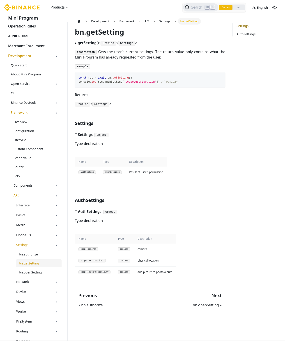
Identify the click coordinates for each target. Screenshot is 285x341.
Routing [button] (22, 331)
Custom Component (28, 149)
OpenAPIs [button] (23, 235)
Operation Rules (22, 26)
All (238, 7)
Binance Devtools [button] (23, 102)
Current (224, 7)
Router (19, 167)
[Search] (198, 7)
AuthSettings (246, 34)
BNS (17, 176)
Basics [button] (20, 215)
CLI (13, 93)
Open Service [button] (20, 83)
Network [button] (22, 282)
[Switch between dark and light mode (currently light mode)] (274, 7)
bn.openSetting (30, 272)
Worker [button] (21, 311)
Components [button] (23, 185)
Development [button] (19, 55)
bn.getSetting (29, 263)
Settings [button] (22, 245)
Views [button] (20, 301)
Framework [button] (19, 112)
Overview (20, 122)
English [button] (259, 7)
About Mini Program (26, 74)
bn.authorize (28, 254)
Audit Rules (18, 36)
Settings (242, 26)
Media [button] (20, 225)
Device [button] (21, 291)
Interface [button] (23, 205)
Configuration (24, 131)
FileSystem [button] (24, 321)
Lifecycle (20, 140)
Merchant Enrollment (26, 45)
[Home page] (79, 21)
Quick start (19, 65)
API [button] (16, 195)
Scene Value (22, 158)
